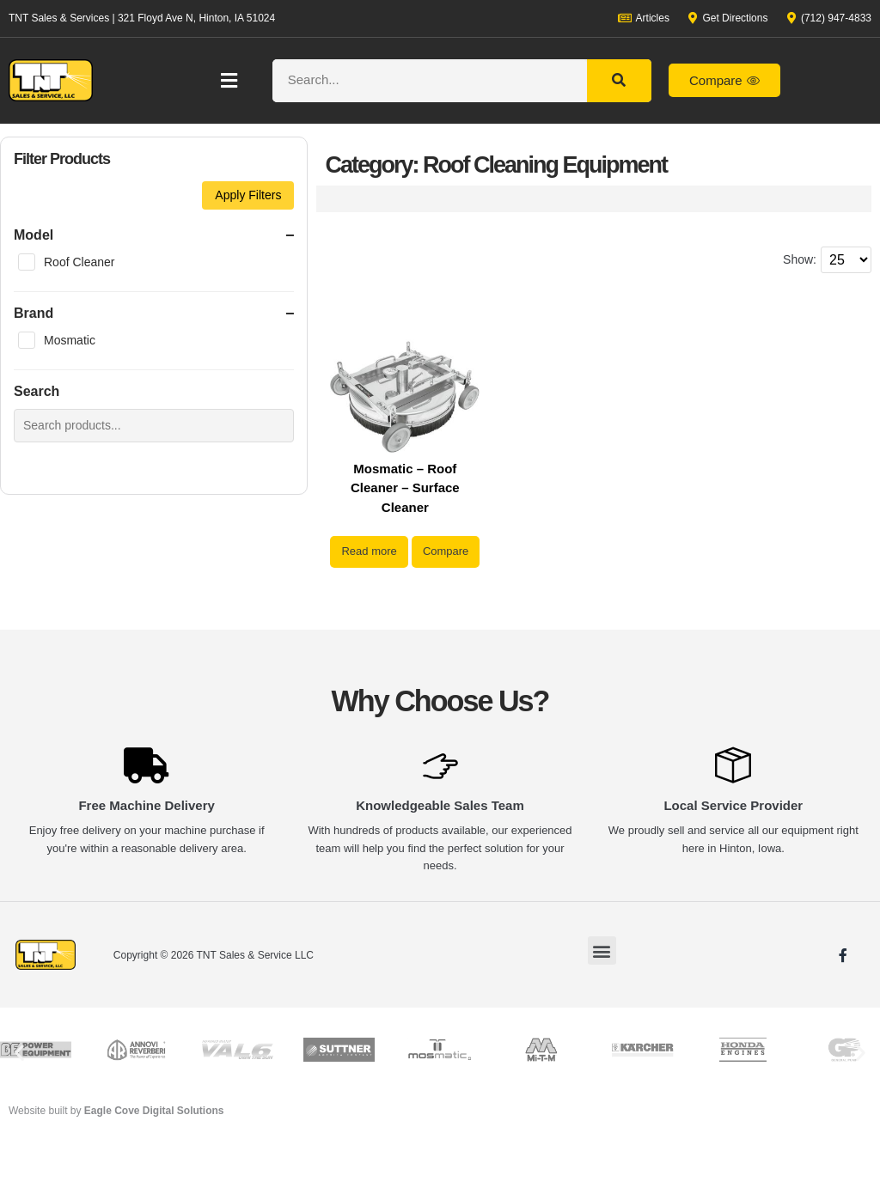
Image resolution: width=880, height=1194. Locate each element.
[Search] (619, 80)
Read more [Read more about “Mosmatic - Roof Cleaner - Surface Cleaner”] (404, 551)
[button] (228, 80)
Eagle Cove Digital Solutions (154, 1154)
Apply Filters (248, 195)
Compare (405, 594)
